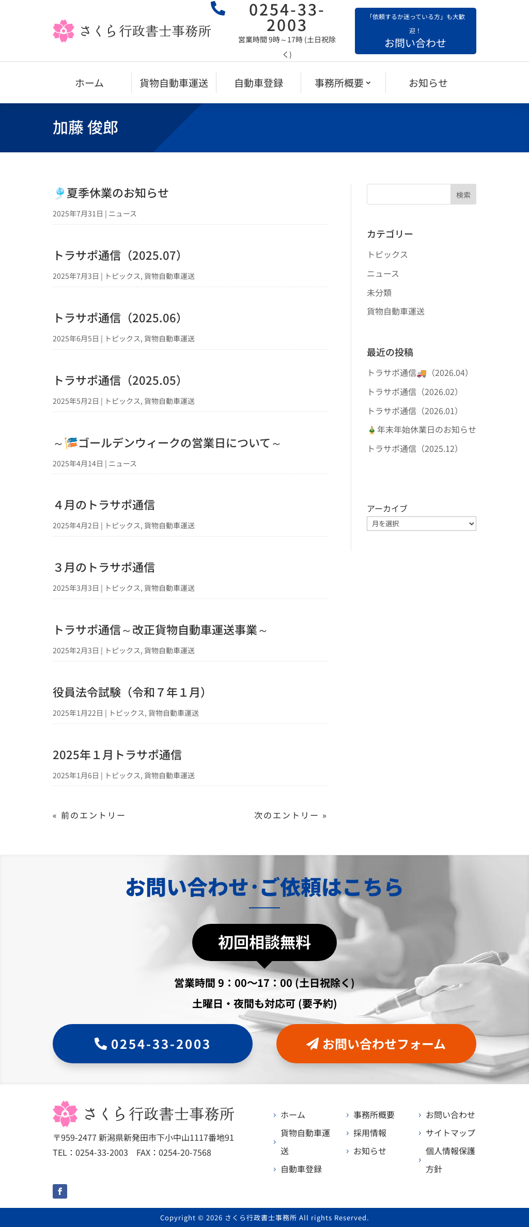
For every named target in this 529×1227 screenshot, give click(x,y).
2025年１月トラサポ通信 (117, 754)
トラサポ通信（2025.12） (415, 448)
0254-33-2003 (161, 1043)
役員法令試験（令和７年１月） (132, 691)
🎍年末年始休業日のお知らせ (421, 429)
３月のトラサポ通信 (104, 566)
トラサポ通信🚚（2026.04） (420, 372)
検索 (463, 195)
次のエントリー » (291, 815)
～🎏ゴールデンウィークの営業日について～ (167, 442)
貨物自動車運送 (169, 276)
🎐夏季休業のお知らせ (111, 192)
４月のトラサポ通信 (104, 504)
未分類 (379, 292)
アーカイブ (387, 508)
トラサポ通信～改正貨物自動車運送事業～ (161, 629)
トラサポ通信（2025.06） (120, 317)
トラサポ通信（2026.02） (415, 391)
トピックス (122, 276)
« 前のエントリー (89, 815)
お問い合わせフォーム (384, 1043)
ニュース (122, 213)
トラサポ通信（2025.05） (120, 379)
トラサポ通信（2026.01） (415, 410)
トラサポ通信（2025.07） (120, 254)
